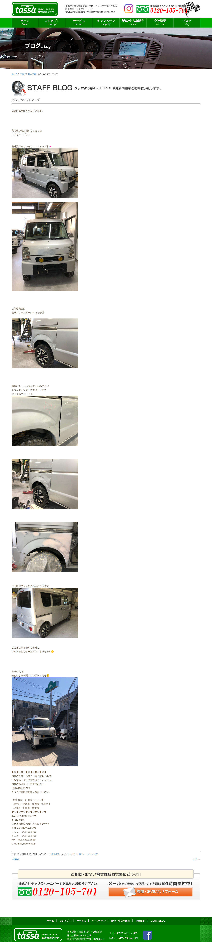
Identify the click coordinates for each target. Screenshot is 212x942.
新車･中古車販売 (133, 22)
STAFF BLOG (158, 920)
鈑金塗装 (55, 854)
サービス (79, 22)
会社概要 (160, 22)
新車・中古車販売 (120, 920)
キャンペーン (106, 22)
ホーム (25, 22)
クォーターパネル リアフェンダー (84, 854)
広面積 (16, 859)
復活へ (196, 859)
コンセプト (52, 22)
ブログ (187, 22)
